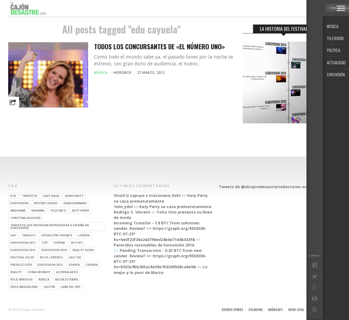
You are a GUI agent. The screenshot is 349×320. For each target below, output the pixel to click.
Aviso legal (296, 309)
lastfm (49, 287)
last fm (75, 257)
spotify (77, 243)
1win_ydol (123, 206)
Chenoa (92, 265)
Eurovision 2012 (50, 265)
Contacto (317, 309)
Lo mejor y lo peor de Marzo (160, 269)
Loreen (83, 235)
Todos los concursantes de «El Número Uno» (159, 46)
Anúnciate (275, 309)
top (44, 243)
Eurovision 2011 (23, 243)
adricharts (74, 196)
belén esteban (66, 279)
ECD (13, 196)
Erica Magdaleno (24, 287)
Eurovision (19, 203)
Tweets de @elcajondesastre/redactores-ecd (264, 186)
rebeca (43, 279)
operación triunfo (56, 235)
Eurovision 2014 (54, 250)
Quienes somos (232, 309)
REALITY (16, 272)
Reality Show (83, 250)
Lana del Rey (70, 287)
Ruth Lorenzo (51, 257)
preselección (21, 265)
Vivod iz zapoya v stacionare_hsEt (147, 195)
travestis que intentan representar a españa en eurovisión (49, 226)
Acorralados (67, 272)
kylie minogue (21, 279)
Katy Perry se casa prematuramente (161, 198)
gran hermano (75, 203)
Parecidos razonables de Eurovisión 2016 (154, 245)
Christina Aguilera (25, 218)
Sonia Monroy (39, 272)
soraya (74, 265)
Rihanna (37, 210)
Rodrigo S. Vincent (132, 212)
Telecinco (58, 210)
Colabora (255, 309)
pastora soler (22, 257)
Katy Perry (80, 210)
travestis (29, 196)
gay (13, 235)
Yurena (59, 243)
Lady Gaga (51, 196)
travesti (28, 235)
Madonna (18, 210)
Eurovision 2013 (23, 250)
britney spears (46, 203)
